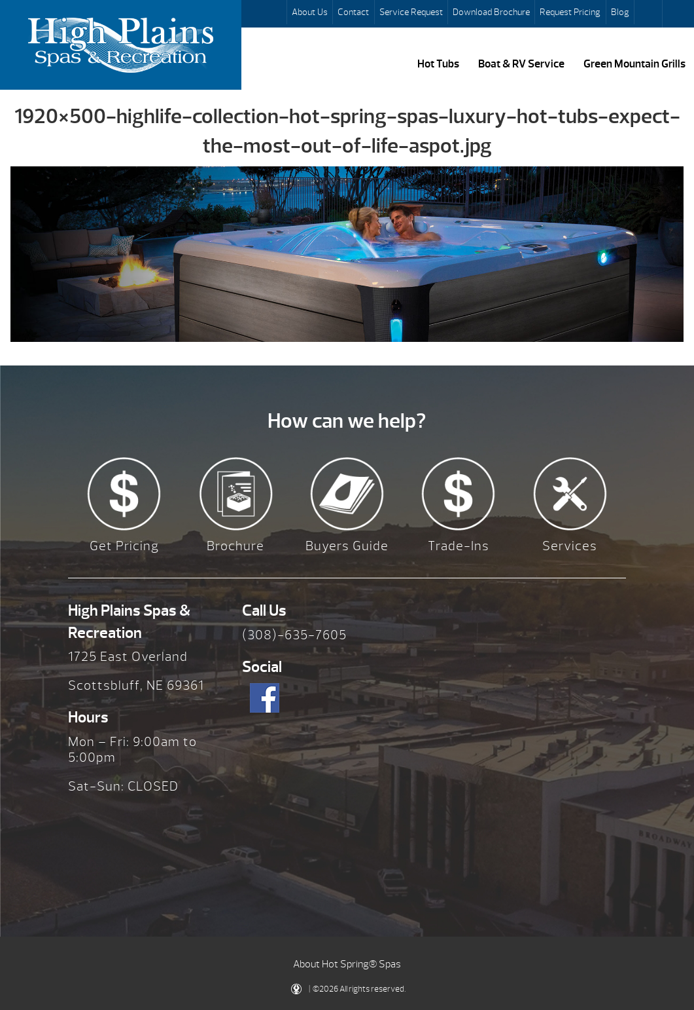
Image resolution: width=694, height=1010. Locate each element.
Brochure (235, 546)
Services (569, 546)
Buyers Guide (347, 546)
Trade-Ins (458, 546)
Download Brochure (491, 12)
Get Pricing (124, 546)
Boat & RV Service (521, 63)
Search (649, 14)
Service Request (411, 12)
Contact (353, 12)
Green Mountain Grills (634, 63)
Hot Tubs (438, 63)
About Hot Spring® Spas (347, 964)
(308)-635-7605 (294, 635)
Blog (620, 12)
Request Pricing (570, 12)
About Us (310, 12)
